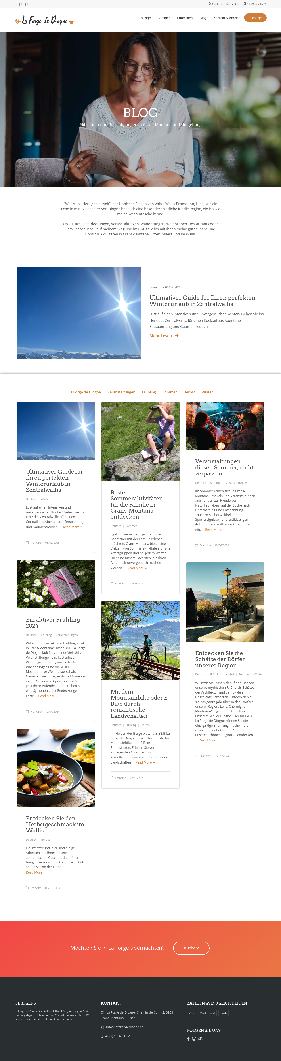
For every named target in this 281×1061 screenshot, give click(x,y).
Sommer (169, 392)
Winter (206, 392)
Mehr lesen (164, 335)
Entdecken (185, 18)
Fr (28, 4)
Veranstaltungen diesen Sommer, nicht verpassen (224, 467)
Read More (71, 527)
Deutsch (31, 499)
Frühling (148, 392)
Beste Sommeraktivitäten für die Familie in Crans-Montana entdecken (137, 504)
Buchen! (191, 948)
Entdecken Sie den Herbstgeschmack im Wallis (55, 824)
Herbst (189, 392)
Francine (36, 543)
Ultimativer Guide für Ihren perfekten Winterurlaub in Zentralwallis (202, 301)
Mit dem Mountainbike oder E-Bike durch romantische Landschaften (140, 703)
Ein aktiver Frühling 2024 (53, 622)
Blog (203, 18)
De (16, 4)
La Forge (145, 18)
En (22, 4)
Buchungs (255, 18)
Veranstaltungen (121, 392)
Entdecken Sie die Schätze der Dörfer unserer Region (220, 659)
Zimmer (164, 18)
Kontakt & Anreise (226, 18)
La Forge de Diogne (85, 392)
